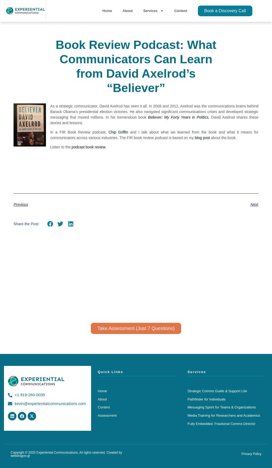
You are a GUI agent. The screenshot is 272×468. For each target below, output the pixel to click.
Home (107, 11)
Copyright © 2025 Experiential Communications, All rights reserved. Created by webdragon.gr (66, 454)
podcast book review (88, 147)
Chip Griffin (118, 132)
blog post (202, 138)
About (128, 11)
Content (180, 11)
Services (153, 10)
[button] (50, 224)
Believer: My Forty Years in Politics (178, 117)
